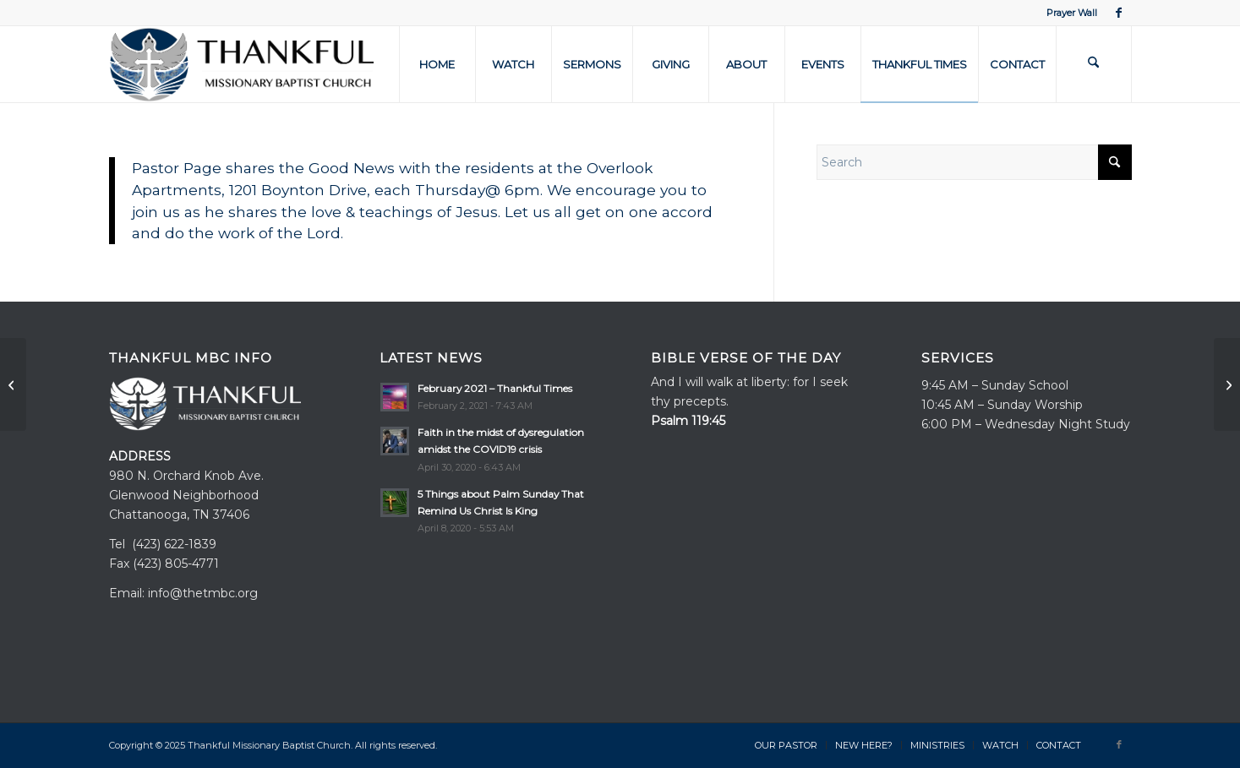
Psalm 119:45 (688, 420)
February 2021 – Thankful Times (495, 388)
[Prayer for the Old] (13, 384)
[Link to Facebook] (1119, 12)
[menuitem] (1067, 12)
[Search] (1094, 64)
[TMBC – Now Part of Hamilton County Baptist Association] (1227, 384)
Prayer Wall (1071, 13)
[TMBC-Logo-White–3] (241, 64)
